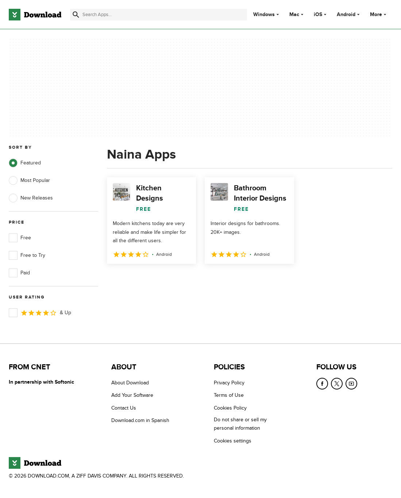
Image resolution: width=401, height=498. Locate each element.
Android (346, 14)
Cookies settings (232, 441)
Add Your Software (132, 395)
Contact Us (123, 408)
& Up (40, 312)
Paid (19, 273)
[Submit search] (76, 14)
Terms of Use (229, 395)
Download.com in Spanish (140, 420)
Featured (25, 163)
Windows (264, 14)
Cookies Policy (230, 408)
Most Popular (29, 180)
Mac (294, 14)
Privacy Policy (229, 383)
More (379, 14)
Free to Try (27, 255)
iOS (318, 14)
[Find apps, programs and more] (158, 14)
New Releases (31, 198)
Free (20, 237)
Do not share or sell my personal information (240, 424)
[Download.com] (35, 14)
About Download (130, 383)
